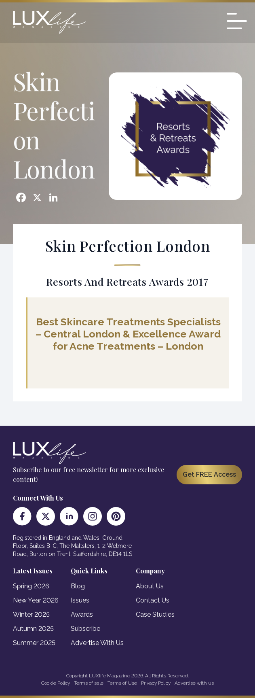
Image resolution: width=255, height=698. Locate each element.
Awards (82, 614)
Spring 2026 (31, 586)
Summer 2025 (34, 643)
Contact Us (152, 600)
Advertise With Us (97, 643)
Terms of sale (88, 683)
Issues (80, 600)
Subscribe (85, 628)
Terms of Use (122, 683)
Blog (78, 586)
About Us (150, 586)
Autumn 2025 (33, 628)
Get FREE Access (209, 474)
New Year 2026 (36, 600)
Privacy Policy (156, 683)
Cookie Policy (55, 683)
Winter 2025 (31, 614)
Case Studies (155, 614)
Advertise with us (194, 683)
